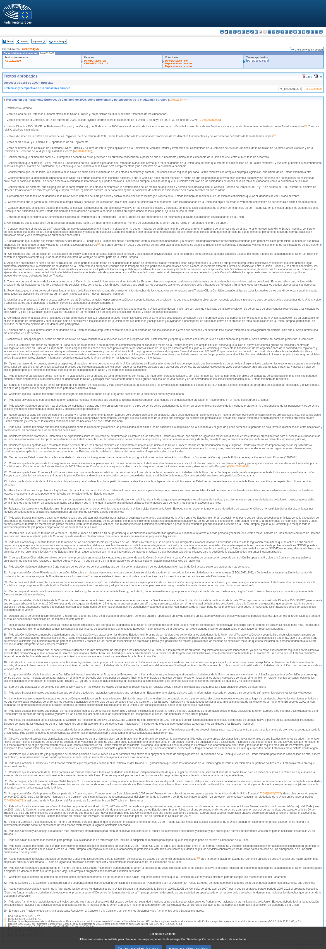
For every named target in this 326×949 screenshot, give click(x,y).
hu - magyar (282, 32)
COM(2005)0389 (238, 466)
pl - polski (295, 32)
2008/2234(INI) (30, 49)
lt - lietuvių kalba (278, 32)
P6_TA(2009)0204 (257, 60)
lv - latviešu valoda (273, 32)
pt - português (299, 32)
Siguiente (37, 41)
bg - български (222, 32)
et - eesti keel (243, 32)
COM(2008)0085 (210, 119)
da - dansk (235, 32)
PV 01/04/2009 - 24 (95, 60)
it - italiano (269, 32)
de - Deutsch (239, 32)
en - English (252, 32)
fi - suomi (316, 32)
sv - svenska (321, 32)
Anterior (24, 41)
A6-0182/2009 (13, 60)
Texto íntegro (59, 41)
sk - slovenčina (308, 32)
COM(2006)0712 (15, 800)
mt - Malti (286, 32)
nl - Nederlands (290, 32)
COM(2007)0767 (271, 793)
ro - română (303, 32)
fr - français (256, 32)
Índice (10, 41)
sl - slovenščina (312, 32)
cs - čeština (230, 32)
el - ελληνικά (247, 32)
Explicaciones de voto (178, 63)
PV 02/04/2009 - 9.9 (176, 60)
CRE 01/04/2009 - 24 (96, 63)
